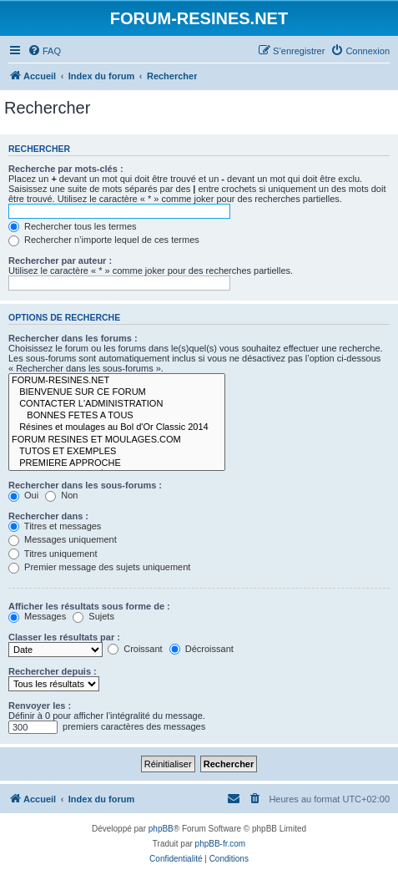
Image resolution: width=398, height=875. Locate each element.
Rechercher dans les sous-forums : (85, 485)
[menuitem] (44, 51)
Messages (37, 616)
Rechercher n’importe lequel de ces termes (103, 240)
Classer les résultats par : (64, 637)
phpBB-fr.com (220, 843)
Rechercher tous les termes (72, 226)
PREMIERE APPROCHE (117, 463)
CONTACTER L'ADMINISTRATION (117, 404)
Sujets (93, 616)
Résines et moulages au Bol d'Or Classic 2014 (117, 427)
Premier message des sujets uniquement (99, 567)
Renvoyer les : (39, 706)
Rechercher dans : (48, 516)
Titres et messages (54, 526)
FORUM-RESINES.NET (117, 381)
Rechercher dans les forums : (73, 338)
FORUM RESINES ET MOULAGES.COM (117, 440)
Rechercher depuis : (52, 671)
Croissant (135, 649)
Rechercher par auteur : (60, 260)
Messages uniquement (62, 539)
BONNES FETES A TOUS (117, 416)
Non (61, 495)
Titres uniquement (53, 554)
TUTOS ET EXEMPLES (117, 452)
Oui (23, 495)
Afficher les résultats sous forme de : (89, 606)
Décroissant (201, 649)
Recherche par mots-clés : (65, 169)
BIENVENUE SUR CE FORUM (117, 392)
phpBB (161, 828)
